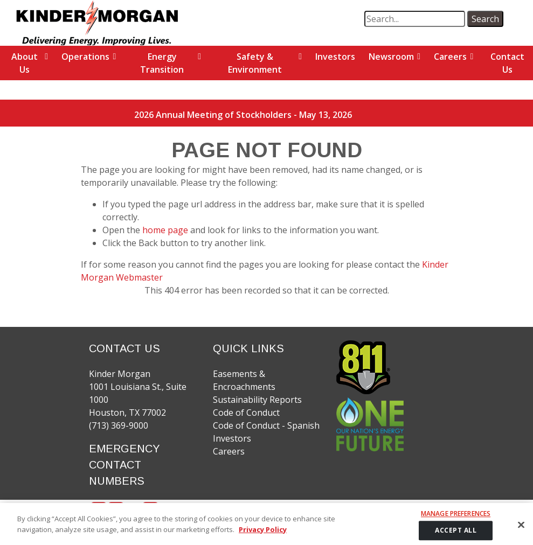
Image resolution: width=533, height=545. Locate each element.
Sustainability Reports (257, 400)
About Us (24, 63)
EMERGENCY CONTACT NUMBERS (124, 465)
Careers (450, 56)
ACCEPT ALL (455, 533)
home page (166, 230)
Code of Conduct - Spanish (266, 425)
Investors (335, 56)
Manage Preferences (455, 517)
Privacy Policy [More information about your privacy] (263, 532)
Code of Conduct (246, 412)
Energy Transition (162, 63)
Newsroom (391, 56)
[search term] (414, 19)
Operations (85, 56)
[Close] (521, 528)
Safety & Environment (255, 63)
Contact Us (507, 63)
